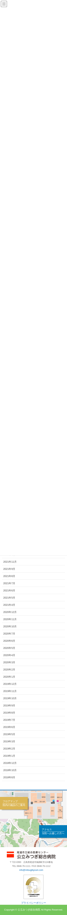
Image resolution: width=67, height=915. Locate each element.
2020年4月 (9, 655)
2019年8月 (9, 712)
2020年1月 (9, 676)
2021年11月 (10, 561)
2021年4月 (9, 604)
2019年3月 (9, 741)
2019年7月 (9, 719)
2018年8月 (9, 777)
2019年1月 (9, 755)
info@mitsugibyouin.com (31, 870)
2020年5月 (9, 648)
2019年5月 (9, 734)
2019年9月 (9, 705)
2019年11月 (10, 691)
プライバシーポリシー (33, 903)
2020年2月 (9, 669)
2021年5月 (9, 597)
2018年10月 (10, 770)
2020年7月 (9, 633)
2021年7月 (9, 583)
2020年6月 (9, 640)
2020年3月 (9, 662)
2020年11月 (10, 619)
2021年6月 (9, 590)
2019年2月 (9, 748)
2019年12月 (10, 683)
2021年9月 (9, 568)
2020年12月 (10, 612)
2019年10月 (10, 698)
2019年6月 (9, 727)
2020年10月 (10, 626)
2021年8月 (9, 576)
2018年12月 (10, 763)
